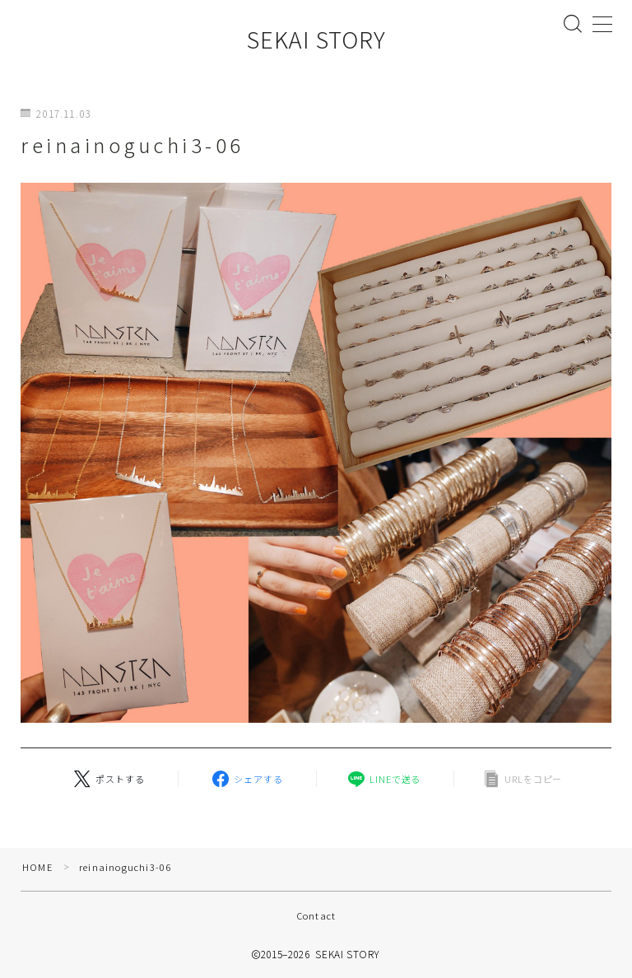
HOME (37, 866)
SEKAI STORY (316, 39)
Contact (316, 915)
